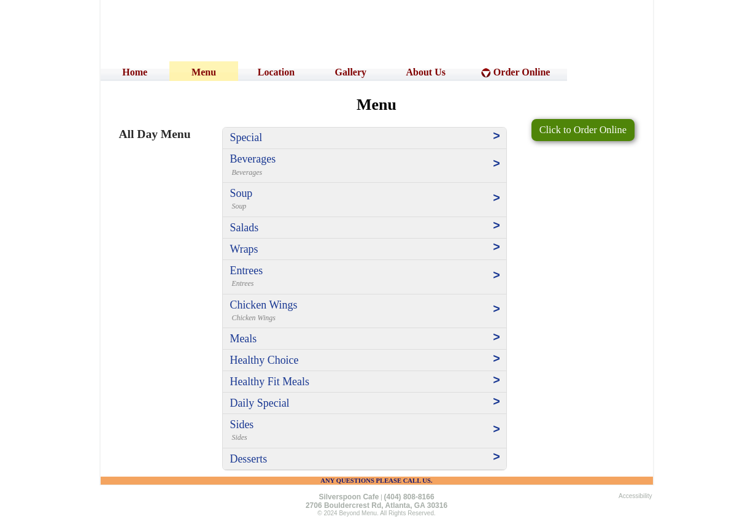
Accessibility (635, 496)
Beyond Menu (358, 513)
